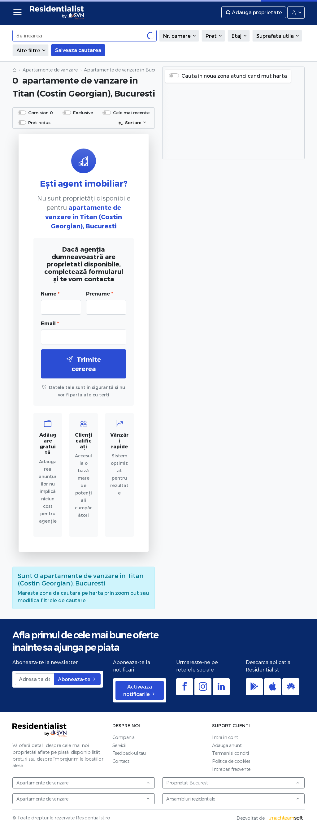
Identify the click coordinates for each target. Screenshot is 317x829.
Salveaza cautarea (78, 50)
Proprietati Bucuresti (233, 782)
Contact (120, 761)
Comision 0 (40, 112)
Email (50, 323)
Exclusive (83, 112)
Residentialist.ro (57, 12)
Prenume (99, 293)
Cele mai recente (131, 112)
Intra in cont (225, 737)
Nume (50, 293)
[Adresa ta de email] (34, 679)
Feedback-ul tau (129, 753)
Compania (123, 737)
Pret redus (39, 122)
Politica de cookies (231, 761)
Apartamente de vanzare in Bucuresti (125, 69)
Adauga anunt (226, 745)
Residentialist (39, 729)
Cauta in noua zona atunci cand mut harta (234, 76)
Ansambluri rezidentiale (233, 798)
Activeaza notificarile (139, 690)
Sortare (129, 123)
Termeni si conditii (231, 753)
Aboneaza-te (77, 679)
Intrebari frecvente (231, 769)
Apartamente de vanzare (50, 69)
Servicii (119, 745)
